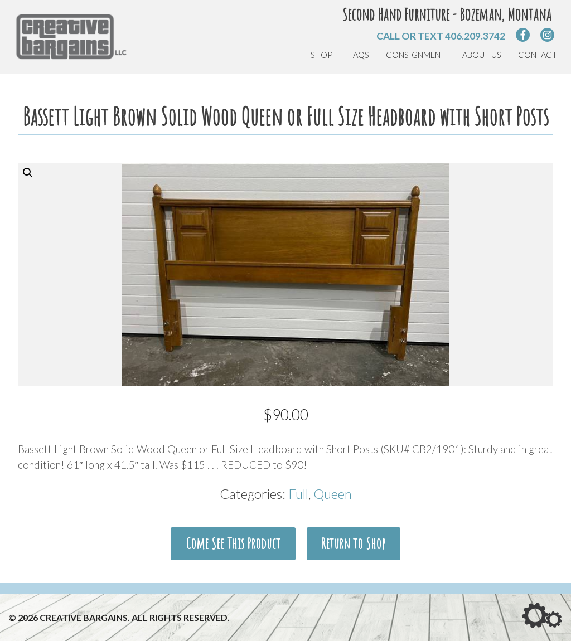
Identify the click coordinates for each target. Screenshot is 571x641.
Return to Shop (353, 543)
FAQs (359, 55)
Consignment (416, 55)
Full (298, 493)
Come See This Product (233, 543)
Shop (321, 55)
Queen (332, 493)
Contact (537, 55)
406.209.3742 (475, 36)
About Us (481, 55)
